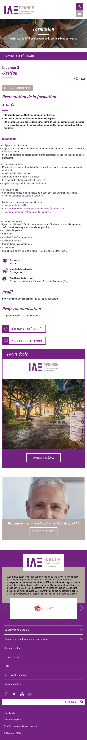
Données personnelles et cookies (20, 726)
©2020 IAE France (12, 733)
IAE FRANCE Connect (15, 675)
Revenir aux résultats (18, 56)
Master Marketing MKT (15, 205)
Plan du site (9, 713)
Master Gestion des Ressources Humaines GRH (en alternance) (34, 208)
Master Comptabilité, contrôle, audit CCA (23, 195)
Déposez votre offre (43, 531)
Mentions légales (12, 719)
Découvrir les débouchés (26, 328)
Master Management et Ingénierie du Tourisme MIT (28, 212)
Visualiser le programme (27, 340)
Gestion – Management (17, 88)
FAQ (6, 666)
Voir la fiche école (43, 457)
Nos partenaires (12, 684)
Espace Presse (11, 657)
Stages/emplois (12, 648)
